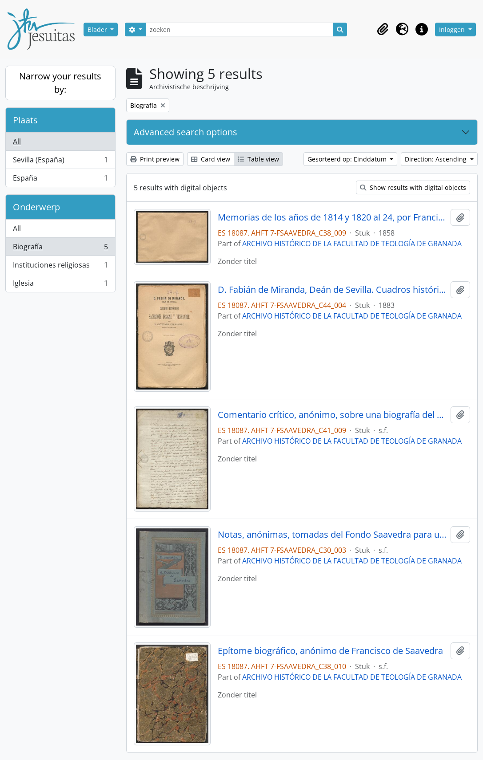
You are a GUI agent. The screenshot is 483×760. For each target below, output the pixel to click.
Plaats (25, 120)
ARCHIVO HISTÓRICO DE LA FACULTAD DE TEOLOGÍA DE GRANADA (352, 243)
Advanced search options (185, 132)
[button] (382, 29)
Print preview (155, 159)
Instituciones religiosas (60, 267)
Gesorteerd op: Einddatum (347, 159)
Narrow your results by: (60, 82)
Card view (210, 159)
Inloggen (453, 29)
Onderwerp (36, 207)
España (60, 180)
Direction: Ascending (436, 159)
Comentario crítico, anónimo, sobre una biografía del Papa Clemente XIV (332, 415)
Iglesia (60, 285)
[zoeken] (239, 29)
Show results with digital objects (413, 187)
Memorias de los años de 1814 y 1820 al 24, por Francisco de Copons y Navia (332, 217)
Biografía (60, 248)
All (17, 141)
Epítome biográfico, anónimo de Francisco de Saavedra (330, 651)
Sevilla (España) (60, 161)
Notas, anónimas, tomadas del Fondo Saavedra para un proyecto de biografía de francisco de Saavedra (332, 534)
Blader (98, 29)
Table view (258, 159)
